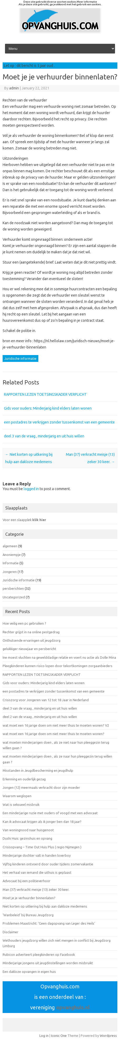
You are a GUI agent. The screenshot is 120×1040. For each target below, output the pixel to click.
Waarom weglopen (17, 796)
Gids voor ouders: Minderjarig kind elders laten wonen (48, 408)
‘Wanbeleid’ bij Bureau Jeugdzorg (28, 915)
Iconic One (59, 1035)
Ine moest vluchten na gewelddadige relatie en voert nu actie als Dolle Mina (59, 657)
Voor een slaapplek (24, 520)
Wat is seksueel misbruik (21, 804)
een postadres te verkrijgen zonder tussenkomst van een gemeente (59, 422)
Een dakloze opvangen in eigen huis (29, 971)
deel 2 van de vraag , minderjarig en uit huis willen (40, 717)
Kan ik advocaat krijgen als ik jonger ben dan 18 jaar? (42, 821)
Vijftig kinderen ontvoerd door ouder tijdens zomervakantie (48, 864)
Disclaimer (10, 932)
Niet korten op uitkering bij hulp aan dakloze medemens (45, 906)
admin (14, 88)
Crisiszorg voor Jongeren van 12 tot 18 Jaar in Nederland (46, 700)
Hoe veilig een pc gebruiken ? (24, 623)
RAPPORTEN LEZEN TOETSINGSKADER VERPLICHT (45, 394)
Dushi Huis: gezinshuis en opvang (27, 838)
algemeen (10, 546)
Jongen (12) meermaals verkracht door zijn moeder (41, 787)
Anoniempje (12, 554)
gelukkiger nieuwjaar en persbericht (29, 649)
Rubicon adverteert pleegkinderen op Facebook (39, 954)
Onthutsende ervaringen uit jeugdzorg (31, 640)
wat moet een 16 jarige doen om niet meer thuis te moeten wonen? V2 (56, 725)
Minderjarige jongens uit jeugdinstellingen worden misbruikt (48, 963)
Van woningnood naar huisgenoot (28, 830)
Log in (44, 1035)
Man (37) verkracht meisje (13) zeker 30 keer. (36, 889)
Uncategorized (14, 597)
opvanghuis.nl (73, 1007)
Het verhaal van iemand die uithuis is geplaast (37, 872)
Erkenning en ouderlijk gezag (24, 779)
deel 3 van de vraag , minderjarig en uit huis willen (44, 436)
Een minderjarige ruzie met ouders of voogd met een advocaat (50, 813)
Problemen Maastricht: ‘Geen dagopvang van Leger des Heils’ (49, 923)
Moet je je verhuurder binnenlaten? (29, 898)
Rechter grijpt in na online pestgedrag (31, 632)
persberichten (13, 588)
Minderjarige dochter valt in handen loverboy (37, 855)
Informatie (11, 563)
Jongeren (10, 571)
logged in (31, 489)
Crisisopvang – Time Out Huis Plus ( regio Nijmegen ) (42, 847)
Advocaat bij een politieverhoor (26, 881)
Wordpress (108, 1035)
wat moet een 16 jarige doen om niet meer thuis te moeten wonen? (53, 734)
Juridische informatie (20, 358)
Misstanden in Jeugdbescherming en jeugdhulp (38, 770)
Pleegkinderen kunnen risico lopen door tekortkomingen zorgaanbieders (57, 666)
